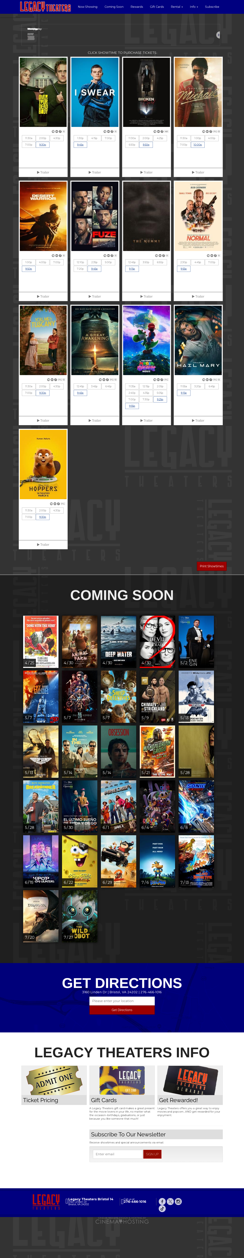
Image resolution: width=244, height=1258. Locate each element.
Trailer (43, 207)
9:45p (80, 179)
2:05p (160, 421)
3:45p (94, 421)
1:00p (197, 172)
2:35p (94, 296)
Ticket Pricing (40, 1134)
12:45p (132, 296)
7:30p (146, 434)
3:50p (146, 296)
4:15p (94, 172)
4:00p (211, 172)
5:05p (160, 427)
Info (194, 6)
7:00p (28, 179)
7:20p (80, 303)
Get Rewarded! (178, 1134)
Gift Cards (157, 6)
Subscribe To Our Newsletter (128, 1169)
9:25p (160, 434)
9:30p (42, 179)
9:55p (184, 303)
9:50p (146, 179)
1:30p (80, 172)
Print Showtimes (212, 601)
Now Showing (88, 6)
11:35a (132, 421)
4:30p (56, 172)
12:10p (80, 296)
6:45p (108, 421)
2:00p (42, 172)
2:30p (183, 296)
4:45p (198, 296)
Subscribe (212, 6)
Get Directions (122, 1044)
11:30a (28, 172)
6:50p (132, 179)
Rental (177, 6)
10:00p (197, 179)
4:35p (146, 427)
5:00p (108, 296)
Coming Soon (114, 6)
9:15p (132, 303)
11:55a (183, 421)
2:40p (132, 427)
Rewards (137, 6)
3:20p (197, 421)
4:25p (160, 172)
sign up (152, 1188)
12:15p (146, 421)
